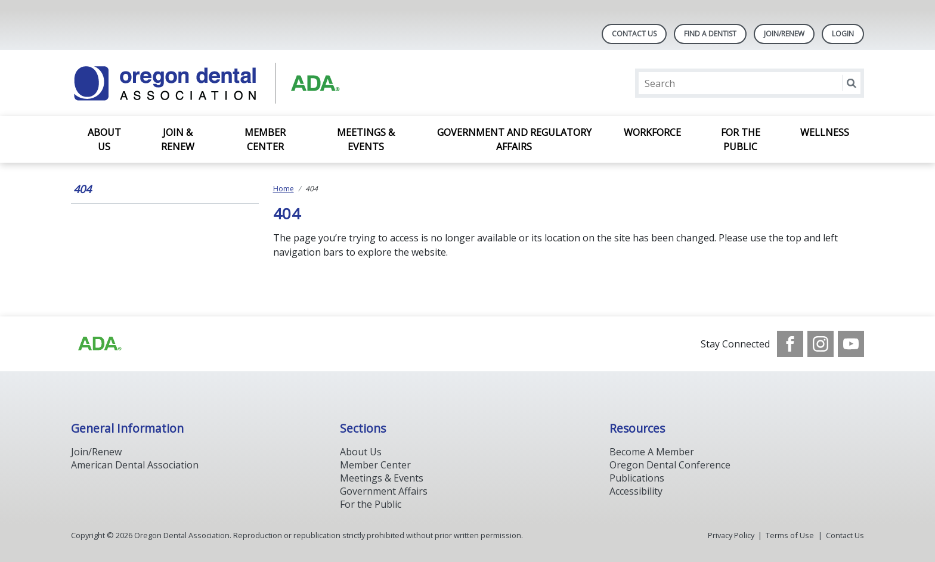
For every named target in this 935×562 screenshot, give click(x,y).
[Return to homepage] (225, 83)
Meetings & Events (366, 139)
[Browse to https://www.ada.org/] (99, 344)
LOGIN (843, 34)
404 (82, 189)
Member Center (265, 139)
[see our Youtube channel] (851, 344)
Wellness (824, 132)
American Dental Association (135, 464)
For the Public (740, 139)
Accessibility (635, 491)
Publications (636, 478)
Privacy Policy (731, 535)
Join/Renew (784, 34)
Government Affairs (384, 491)
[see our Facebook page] (790, 344)
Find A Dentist (710, 34)
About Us (104, 139)
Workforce (652, 132)
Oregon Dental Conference (669, 464)
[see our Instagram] (820, 344)
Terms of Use (790, 535)
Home (283, 189)
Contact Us (634, 34)
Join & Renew (177, 139)
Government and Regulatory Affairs (514, 139)
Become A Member (651, 451)
